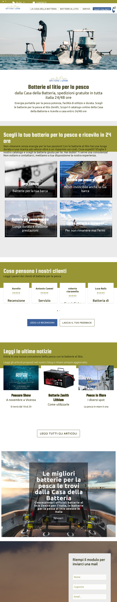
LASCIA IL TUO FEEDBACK (77, 322)
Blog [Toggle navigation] (17, 2)
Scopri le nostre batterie (34, 52)
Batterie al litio (69, 9)
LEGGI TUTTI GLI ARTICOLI (58, 433)
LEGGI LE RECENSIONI (42, 322)
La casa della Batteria (44, 9)
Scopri (58, 518)
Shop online (102, 9)
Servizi (86, 9)
